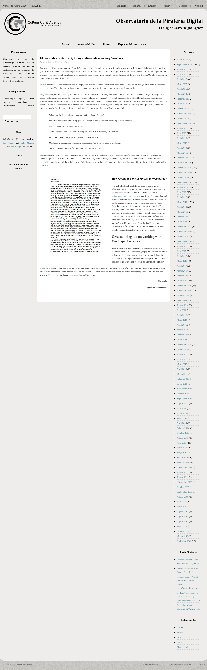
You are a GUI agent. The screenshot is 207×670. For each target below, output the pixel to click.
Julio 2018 (181, 192)
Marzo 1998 (182, 536)
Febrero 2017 (183, 275)
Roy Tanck (8, 142)
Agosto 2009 (183, 497)
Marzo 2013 (182, 457)
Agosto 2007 (183, 511)
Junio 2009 (182, 506)
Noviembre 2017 (184, 231)
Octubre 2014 (183, 393)
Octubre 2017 (183, 236)
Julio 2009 (181, 501)
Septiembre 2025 (184, 64)
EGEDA (180, 632)
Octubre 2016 (183, 295)
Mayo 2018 (182, 202)
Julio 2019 (181, 133)
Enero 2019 (182, 162)
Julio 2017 (181, 251)
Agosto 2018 (183, 187)
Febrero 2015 (183, 379)
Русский (198, 5)
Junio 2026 (182, 59)
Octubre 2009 (183, 487)
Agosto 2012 (183, 472)
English (152, 5)
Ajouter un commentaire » (157, 287)
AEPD (180, 627)
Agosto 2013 (183, 438)
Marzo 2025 (182, 94)
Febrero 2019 (183, 157)
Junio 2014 (182, 413)
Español (137, 5)
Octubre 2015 (183, 349)
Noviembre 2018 (184, 172)
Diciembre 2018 (184, 167)
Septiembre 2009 (184, 492)
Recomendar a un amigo (18, 166)
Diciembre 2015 (184, 344)
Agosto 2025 (183, 69)
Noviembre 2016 (184, 290)
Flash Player (16, 146)
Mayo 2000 (182, 526)
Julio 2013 (181, 442)
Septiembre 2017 (184, 241)
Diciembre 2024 (184, 108)
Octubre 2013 (183, 433)
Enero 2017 (182, 280)
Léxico (18, 154)
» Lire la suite (162, 281)
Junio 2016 (182, 315)
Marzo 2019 (182, 153)
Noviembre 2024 (184, 113)
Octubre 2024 (183, 118)
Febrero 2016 (183, 334)
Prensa (107, 44)
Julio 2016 (181, 310)
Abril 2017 (182, 266)
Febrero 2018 (183, 216)
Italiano (168, 5)
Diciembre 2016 (184, 285)
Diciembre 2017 (184, 226)
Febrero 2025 (183, 98)
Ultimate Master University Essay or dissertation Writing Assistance (81, 58)
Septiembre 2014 (184, 398)
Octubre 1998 (183, 531)
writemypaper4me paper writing (126, 196)
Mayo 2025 (182, 84)
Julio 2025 (181, 74)
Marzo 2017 (182, 270)
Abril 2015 (182, 369)
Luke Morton (27, 142)
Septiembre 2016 (184, 300)
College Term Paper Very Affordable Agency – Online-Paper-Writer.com (188, 596)
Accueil (65, 44)
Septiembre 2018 (184, 182)
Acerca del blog (86, 44)
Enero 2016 (182, 339)
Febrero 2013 (183, 462)
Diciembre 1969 (184, 541)
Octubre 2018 (183, 177)
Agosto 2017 (183, 246)
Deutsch (183, 5)
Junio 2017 (182, 256)
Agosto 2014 (183, 403)
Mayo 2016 (182, 320)
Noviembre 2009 (184, 482)
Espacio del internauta (132, 44)
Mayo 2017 (182, 261)
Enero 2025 (182, 103)
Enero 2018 (182, 221)
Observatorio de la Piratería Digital (159, 21)
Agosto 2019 (183, 128)
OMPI (180, 642)
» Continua (29, 106)
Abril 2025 (182, 89)
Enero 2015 (182, 384)
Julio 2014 (181, 408)
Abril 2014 (182, 423)
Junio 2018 (182, 197)
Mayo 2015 (182, 364)
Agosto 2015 (183, 354)
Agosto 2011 (182, 477)
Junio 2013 (182, 447)
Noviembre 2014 (184, 388)
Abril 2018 (182, 207)
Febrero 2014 (183, 428)
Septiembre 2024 (184, 123)
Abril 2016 (182, 325)
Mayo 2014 (182, 418)
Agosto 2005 (183, 516)
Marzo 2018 (182, 212)
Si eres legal (182, 647)
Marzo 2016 (182, 329)
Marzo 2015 (182, 374)
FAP (179, 637)
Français (121, 5)
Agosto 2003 (183, 521)
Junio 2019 (182, 138)
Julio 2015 (181, 359)
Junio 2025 (182, 79)
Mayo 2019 (182, 143)
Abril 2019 (182, 148)
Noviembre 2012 (184, 467)
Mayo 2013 (182, 452)
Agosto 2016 (183, 305)
